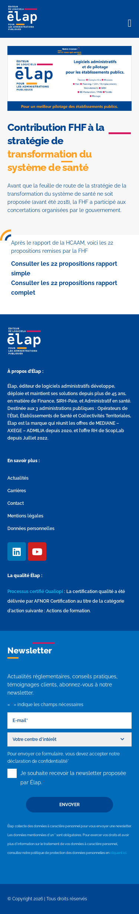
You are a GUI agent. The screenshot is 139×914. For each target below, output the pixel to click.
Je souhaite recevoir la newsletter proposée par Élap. (73, 778)
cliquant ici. (118, 853)
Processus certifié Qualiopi (35, 591)
